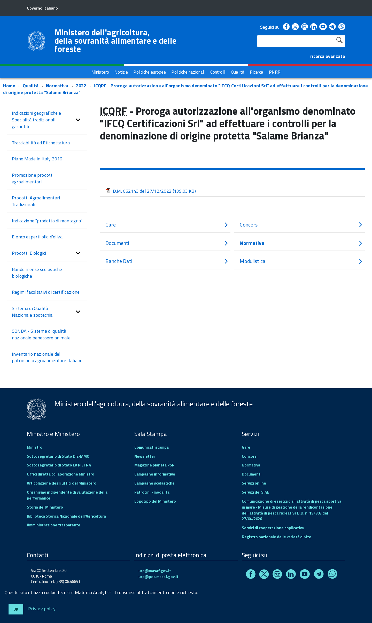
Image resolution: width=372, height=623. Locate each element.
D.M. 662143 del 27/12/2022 (151, 191)
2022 (81, 85)
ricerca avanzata (327, 56)
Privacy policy (42, 608)
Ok (15, 609)
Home (9, 85)
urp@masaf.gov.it (154, 571)
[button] (78, 119)
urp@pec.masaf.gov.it (158, 577)
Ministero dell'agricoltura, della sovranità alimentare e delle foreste (116, 40)
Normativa (57, 85)
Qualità (30, 85)
